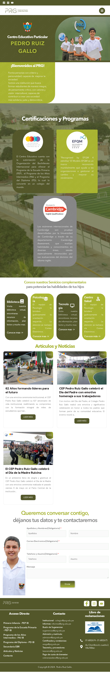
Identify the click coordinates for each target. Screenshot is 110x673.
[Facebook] (4, 3)
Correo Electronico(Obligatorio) (43, 542)
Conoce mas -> (15, 333)
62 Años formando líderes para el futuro (27, 391)
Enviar (67, 585)
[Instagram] (8, 3)
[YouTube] (12, 3)
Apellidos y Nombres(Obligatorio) (44, 529)
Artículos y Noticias (55, 347)
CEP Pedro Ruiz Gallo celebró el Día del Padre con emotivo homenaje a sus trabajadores (81, 393)
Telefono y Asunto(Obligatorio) (43, 555)
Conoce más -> (92, 337)
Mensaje (31, 568)
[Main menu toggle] (102, 11)
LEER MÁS (28, 417)
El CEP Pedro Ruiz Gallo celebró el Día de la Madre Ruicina (27, 472)
